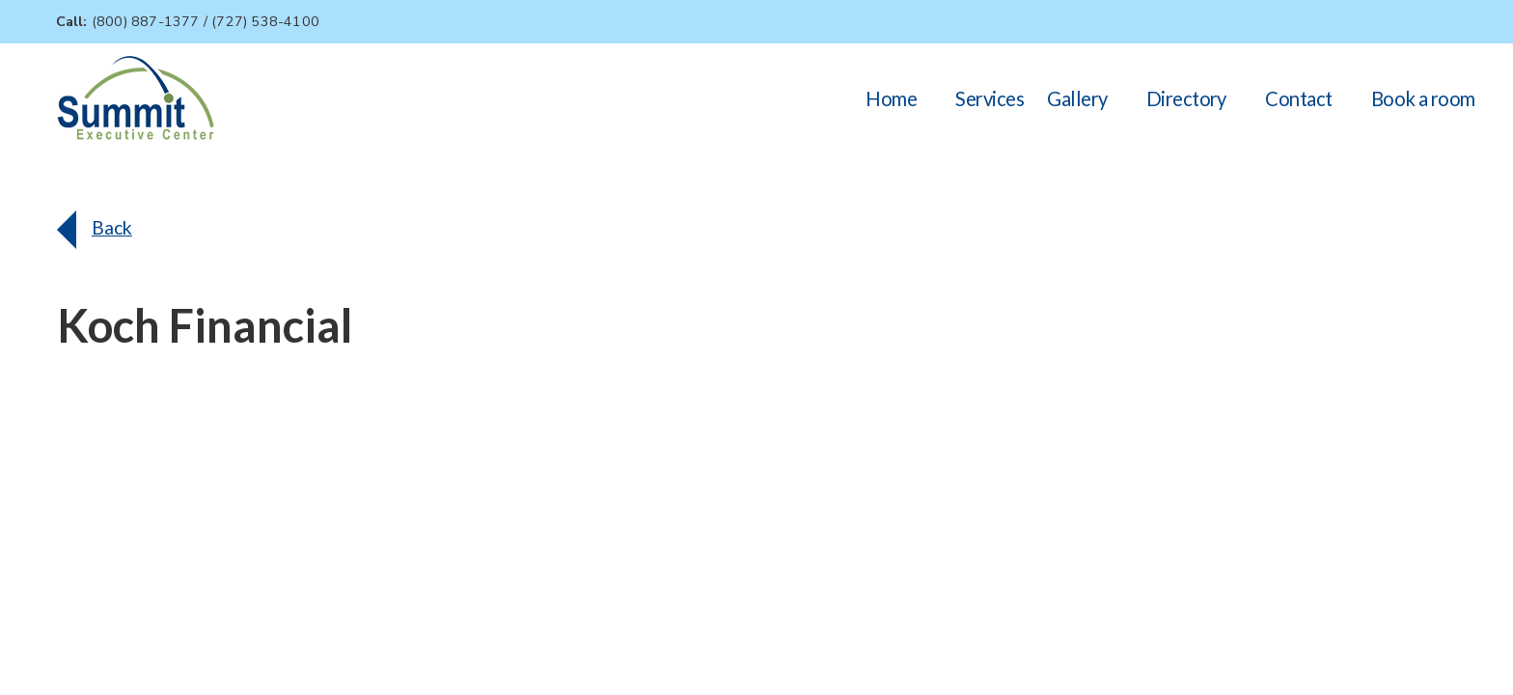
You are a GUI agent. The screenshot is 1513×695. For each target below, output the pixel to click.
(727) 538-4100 (265, 21)
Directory (1186, 98)
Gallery (1077, 98)
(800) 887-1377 (146, 21)
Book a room (1423, 98)
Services (989, 98)
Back (112, 227)
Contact (1298, 98)
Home (891, 98)
